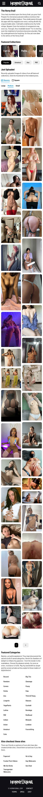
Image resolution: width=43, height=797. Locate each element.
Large (3, 86)
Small (18, 86)
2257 (29, 792)
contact (29, 788)
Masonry (5, 80)
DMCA (22, 792)
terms (14, 792)
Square (15, 80)
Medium (10, 86)
